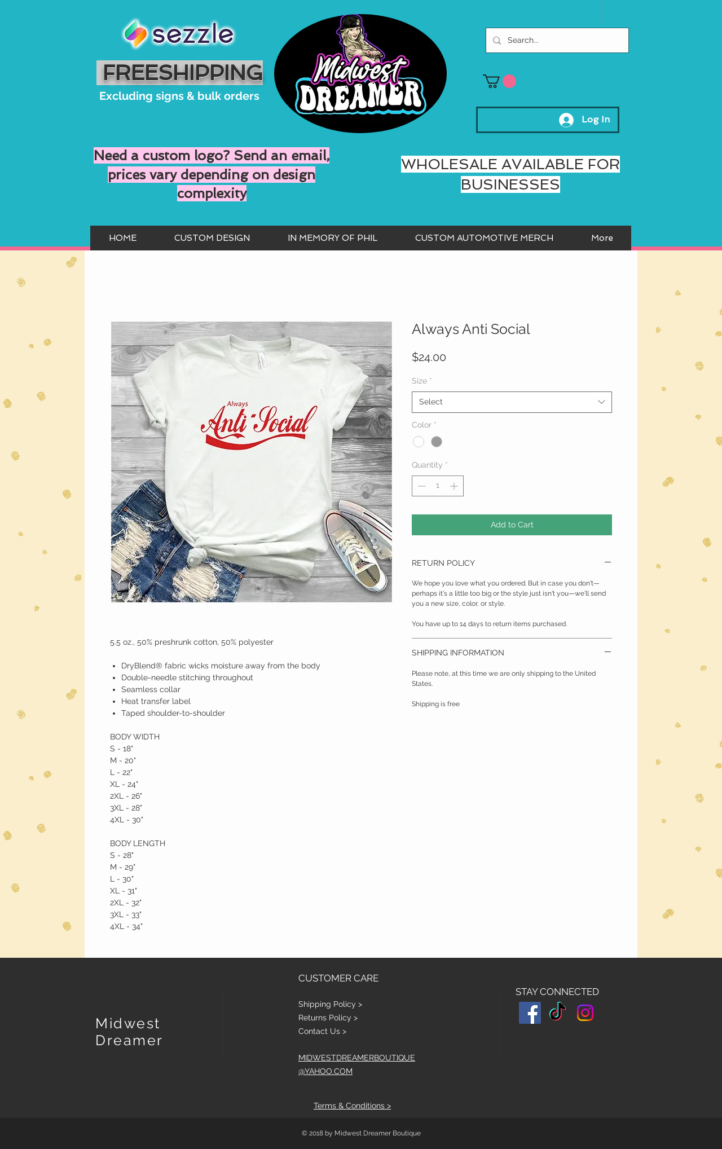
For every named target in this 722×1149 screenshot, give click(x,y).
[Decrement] (420, 486)
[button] (499, 81)
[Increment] (455, 486)
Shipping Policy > (330, 1004)
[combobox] (512, 402)
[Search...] (556, 40)
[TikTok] (558, 1013)
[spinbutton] (438, 486)
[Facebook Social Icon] (530, 1013)
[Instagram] (585, 1013)
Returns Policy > (328, 1017)
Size (422, 380)
